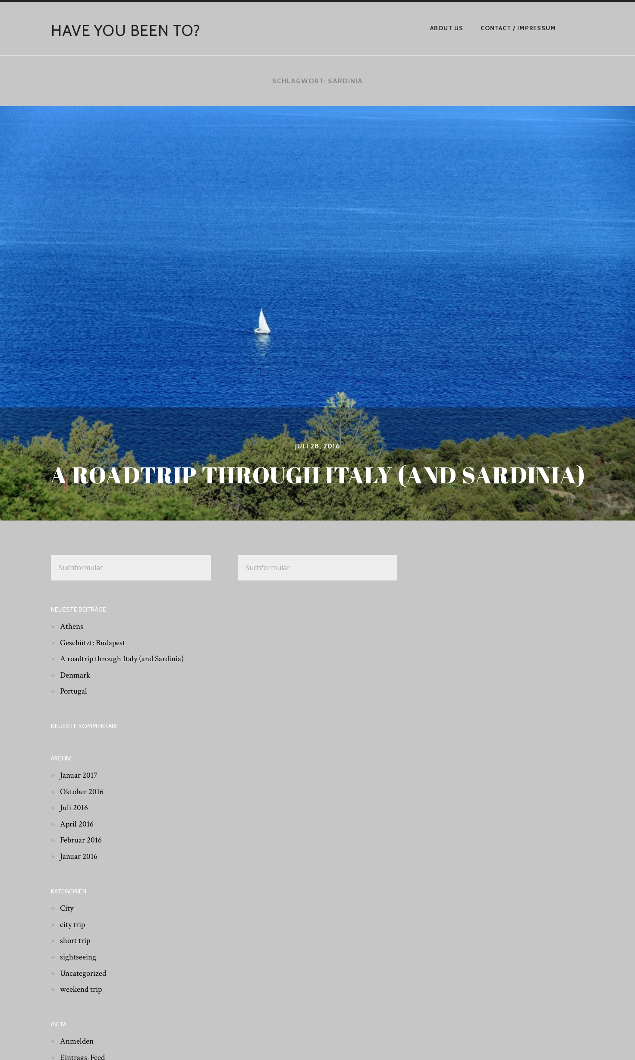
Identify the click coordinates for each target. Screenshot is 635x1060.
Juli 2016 (74, 807)
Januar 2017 (79, 775)
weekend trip (82, 989)
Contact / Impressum (518, 28)
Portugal (74, 691)
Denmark (76, 675)
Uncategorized (84, 972)
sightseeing (78, 956)
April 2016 (77, 824)
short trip (75, 940)
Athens (72, 626)
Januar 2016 (79, 856)
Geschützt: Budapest (93, 642)
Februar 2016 (81, 839)
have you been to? (126, 30)
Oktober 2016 (82, 791)
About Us (446, 28)
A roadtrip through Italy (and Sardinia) (124, 658)
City (67, 908)
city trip (73, 924)
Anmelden (77, 1041)
